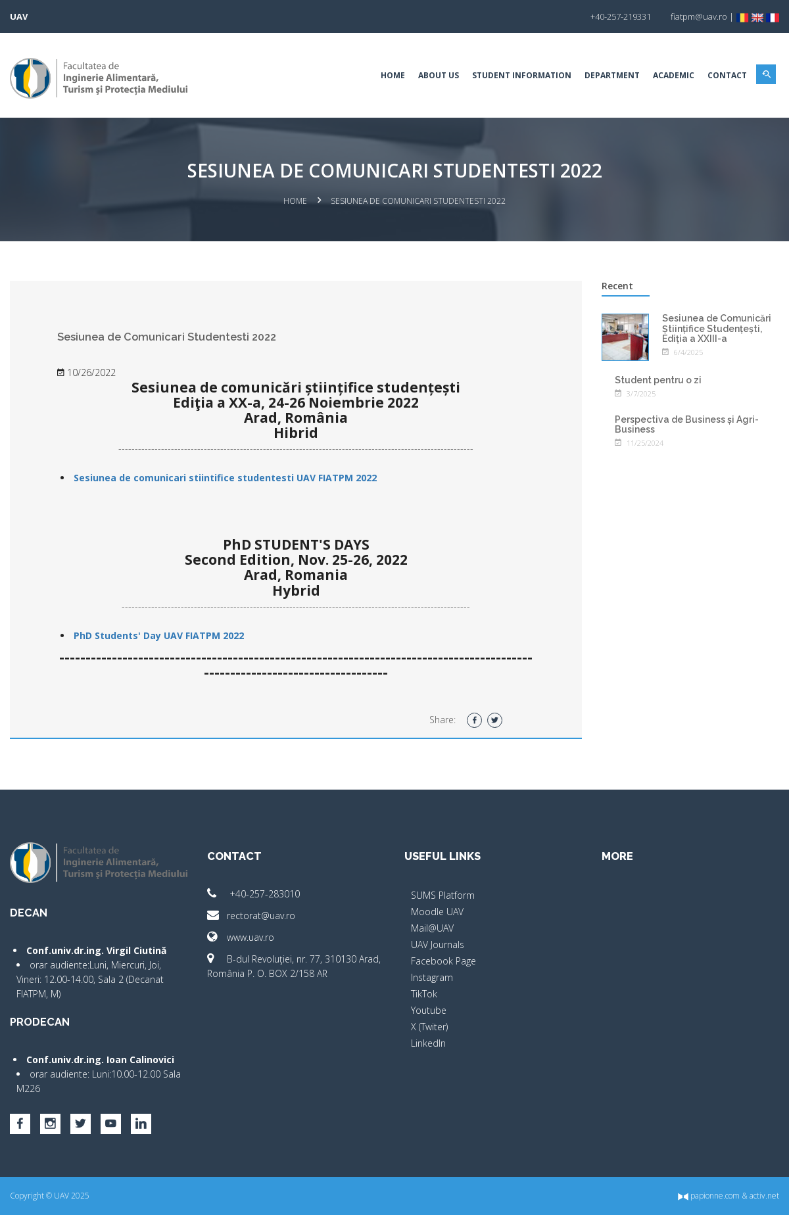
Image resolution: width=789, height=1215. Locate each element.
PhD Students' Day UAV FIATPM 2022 (159, 635)
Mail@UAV (432, 928)
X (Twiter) (429, 1026)
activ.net (764, 1195)
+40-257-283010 (253, 894)
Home (393, 75)
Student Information (521, 75)
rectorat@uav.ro (251, 915)
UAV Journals (437, 944)
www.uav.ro (240, 937)
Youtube (428, 1010)
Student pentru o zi (658, 380)
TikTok (424, 994)
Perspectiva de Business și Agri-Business (687, 424)
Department (612, 75)
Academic (673, 75)
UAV (19, 16)
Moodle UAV (437, 911)
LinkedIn (428, 1043)
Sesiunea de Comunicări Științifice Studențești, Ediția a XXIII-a (716, 328)
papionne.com (709, 1195)
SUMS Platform (443, 895)
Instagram (432, 977)
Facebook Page (443, 961)
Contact (727, 75)
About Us (438, 75)
